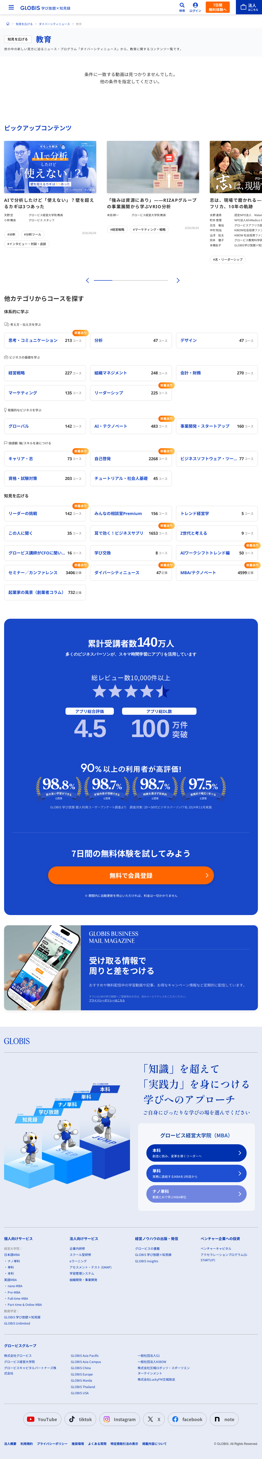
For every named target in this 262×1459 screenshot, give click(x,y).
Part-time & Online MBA (25, 1304)
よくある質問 (97, 1443)
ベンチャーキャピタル (216, 1248)
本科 (193, 1153)
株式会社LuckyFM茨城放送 (156, 1379)
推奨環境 (78, 1443)
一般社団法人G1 (149, 1355)
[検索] (182, 7)
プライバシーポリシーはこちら (107, 1000)
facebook (186, 1419)
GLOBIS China (81, 1368)
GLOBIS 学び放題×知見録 (22, 1317)
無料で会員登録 (131, 875)
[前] (87, 280)
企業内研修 (77, 1248)
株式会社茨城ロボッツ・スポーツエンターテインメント (164, 1370)
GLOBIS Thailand (83, 1386)
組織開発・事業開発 (83, 1279)
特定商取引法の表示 (124, 1443)
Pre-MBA (14, 1292)
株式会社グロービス (18, 1355)
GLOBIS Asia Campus (86, 1361)
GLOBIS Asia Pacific (85, 1355)
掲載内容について (154, 1443)
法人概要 (10, 1443)
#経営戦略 (117, 229)
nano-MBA (15, 1286)
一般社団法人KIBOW (152, 1361)
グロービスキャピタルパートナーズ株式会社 (30, 1370)
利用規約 (26, 1443)
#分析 (11, 234)
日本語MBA (12, 1254)
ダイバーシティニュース (54, 24)
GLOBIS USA (80, 1393)
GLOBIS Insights (146, 1260)
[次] (175, 280)
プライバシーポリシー (52, 1443)
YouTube (41, 1419)
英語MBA (10, 1279)
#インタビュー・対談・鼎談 (26, 244)
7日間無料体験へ (218, 7)
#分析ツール (32, 234)
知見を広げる (24, 24)
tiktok (79, 1419)
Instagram (119, 1419)
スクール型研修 (80, 1254)
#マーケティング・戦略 (149, 229)
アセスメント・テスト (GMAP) (91, 1267)
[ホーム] (8, 24)
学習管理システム (82, 1273)
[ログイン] (195, 7)
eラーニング (78, 1260)
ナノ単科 (193, 1194)
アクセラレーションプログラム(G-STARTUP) (224, 1257)
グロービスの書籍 (147, 1248)
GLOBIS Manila (81, 1380)
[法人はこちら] (249, 7)
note (223, 1419)
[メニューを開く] (11, 7)
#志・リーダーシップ (228, 259)
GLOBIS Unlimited (17, 1323)
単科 (193, 1173)
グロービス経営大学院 (19, 1361)
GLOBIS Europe (82, 1374)
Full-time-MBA (18, 1298)
